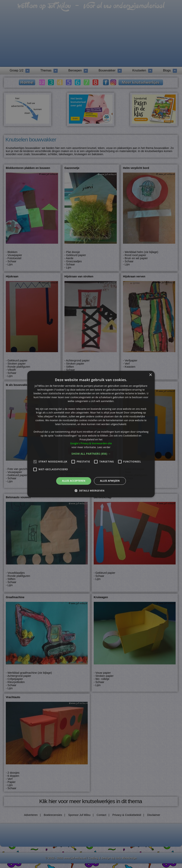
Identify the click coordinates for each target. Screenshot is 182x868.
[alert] (91, 434)
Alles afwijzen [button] (110, 481)
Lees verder (104, 447)
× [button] (150, 374)
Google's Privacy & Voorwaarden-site (91, 443)
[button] (91, 454)
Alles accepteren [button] (73, 481)
